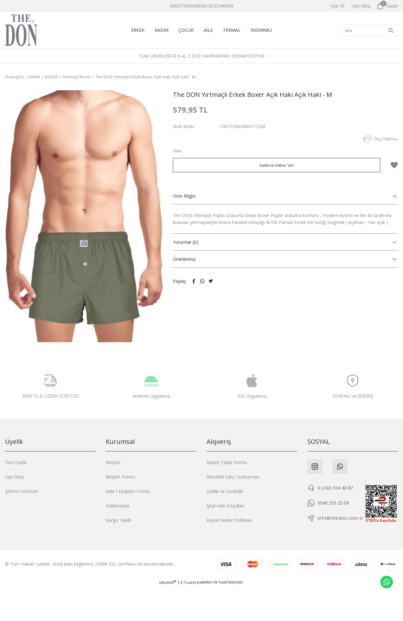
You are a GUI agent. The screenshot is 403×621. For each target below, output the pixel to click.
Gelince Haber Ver (276, 165)
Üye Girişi (14, 477)
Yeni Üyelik (16, 462)
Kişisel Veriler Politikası (229, 520)
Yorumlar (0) (185, 242)
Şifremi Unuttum (21, 491)
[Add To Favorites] (394, 165)
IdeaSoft (167, 616)
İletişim (113, 462)
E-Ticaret (188, 616)
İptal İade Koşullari (225, 506)
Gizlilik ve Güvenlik (225, 491)
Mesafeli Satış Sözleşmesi (233, 477)
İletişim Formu (120, 477)
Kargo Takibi (118, 520)
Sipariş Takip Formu (227, 462)
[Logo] (21, 30)
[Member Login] (361, 6)
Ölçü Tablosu (379, 139)
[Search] (369, 30)
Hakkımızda (117, 506)
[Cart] (387, 6)
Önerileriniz (184, 259)
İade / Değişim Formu (128, 491)
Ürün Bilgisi (184, 196)
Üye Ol (337, 6)
